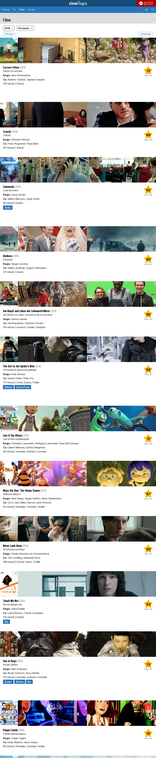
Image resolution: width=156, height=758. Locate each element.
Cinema (6, 9)
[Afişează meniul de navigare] (146, 10)
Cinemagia (78, 3)
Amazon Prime (22, 387)
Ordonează (146, 34)
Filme (22, 9)
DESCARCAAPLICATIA (148, 3)
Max (6, 622)
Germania (24, 28)
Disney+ (8, 682)
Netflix (8, 207)
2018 (7, 28)
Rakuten (8, 387)
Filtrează (9, 34)
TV (14, 9)
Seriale (31, 9)
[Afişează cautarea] (153, 10)
